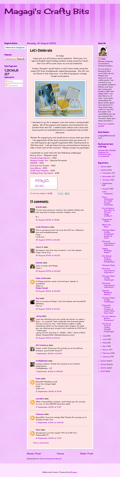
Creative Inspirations (40, 158)
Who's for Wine (106, 226)
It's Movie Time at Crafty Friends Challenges (108, 327)
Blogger (73, 472)
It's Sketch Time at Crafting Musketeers (108, 259)
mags (103, 59)
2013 (104, 364)
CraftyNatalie (42, 361)
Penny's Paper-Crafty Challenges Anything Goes (109, 234)
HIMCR (33, 163)
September (107, 183)
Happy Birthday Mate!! (107, 250)
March (105, 350)
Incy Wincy (35, 168)
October (106, 180)
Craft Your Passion (39, 171)
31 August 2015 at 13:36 (48, 220)
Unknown (40, 414)
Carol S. (39, 247)
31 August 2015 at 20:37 (48, 291)
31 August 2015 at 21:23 (48, 309)
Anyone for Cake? (107, 220)
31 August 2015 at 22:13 (48, 338)
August (106, 189)
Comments (12, 85)
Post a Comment (41, 443)
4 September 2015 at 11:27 (48, 407)
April (104, 346)
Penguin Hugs (108, 265)
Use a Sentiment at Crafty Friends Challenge (107, 201)
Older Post (86, 453)
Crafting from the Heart (41, 173)
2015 (104, 170)
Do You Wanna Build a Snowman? (109, 318)
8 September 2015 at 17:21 (48, 438)
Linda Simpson (42, 227)
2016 (104, 167)
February (106, 353)
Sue (37, 298)
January (106, 357)
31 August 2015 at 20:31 (48, 255)
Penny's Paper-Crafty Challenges (109, 278)
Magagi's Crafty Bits (46, 11)
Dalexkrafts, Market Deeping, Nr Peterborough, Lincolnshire (107, 153)
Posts (9, 81)
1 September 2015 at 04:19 (49, 354)
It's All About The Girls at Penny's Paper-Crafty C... (108, 212)
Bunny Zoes (36, 155)
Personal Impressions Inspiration (108, 243)
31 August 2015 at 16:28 (48, 240)
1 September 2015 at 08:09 (49, 371)
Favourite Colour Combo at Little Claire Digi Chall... (108, 309)
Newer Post (34, 453)
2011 (103, 371)
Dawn (38, 379)
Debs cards (41, 278)
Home (60, 453)
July (104, 336)
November (107, 176)
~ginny (38, 316)
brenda (39, 207)
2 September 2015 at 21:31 (49, 391)
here (56, 74)
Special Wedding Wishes (107, 292)
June (105, 339)
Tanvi (38, 430)
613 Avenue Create (39, 166)
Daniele (39, 263)
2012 (104, 368)
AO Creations (42, 345)
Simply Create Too (39, 160)
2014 (104, 361)
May (104, 343)
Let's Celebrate (107, 192)
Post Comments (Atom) (50, 459)
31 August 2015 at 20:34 (48, 271)
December (107, 173)
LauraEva (40, 399)
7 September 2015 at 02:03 (49, 423)
